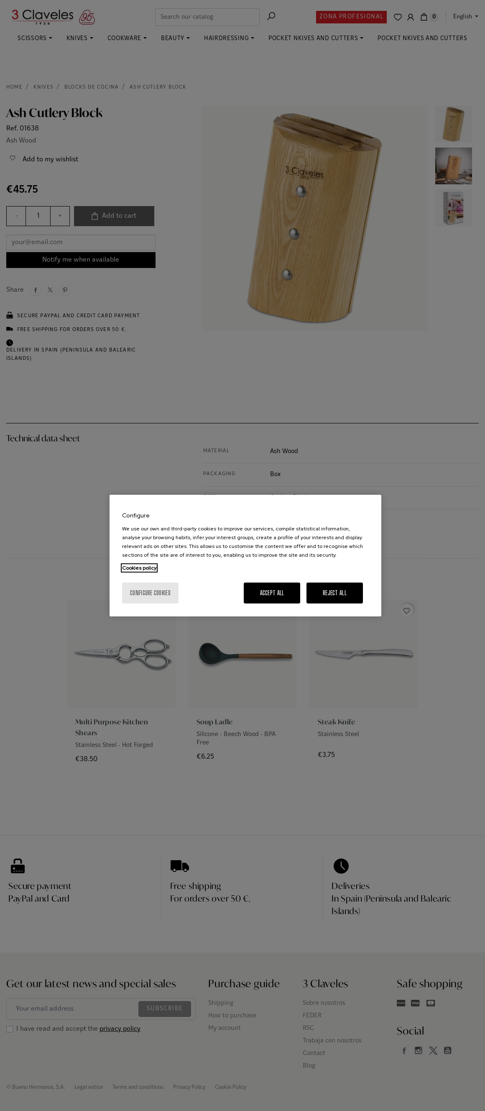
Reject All (335, 592)
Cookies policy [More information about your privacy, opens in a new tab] (139, 567)
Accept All (272, 592)
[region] (245, 556)
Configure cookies (150, 592)
